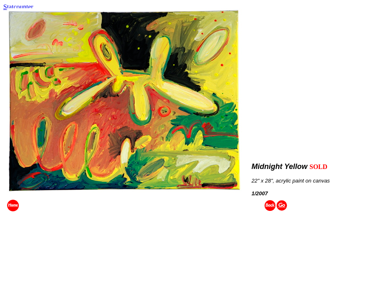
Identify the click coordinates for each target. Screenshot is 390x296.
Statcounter (18, 6)
